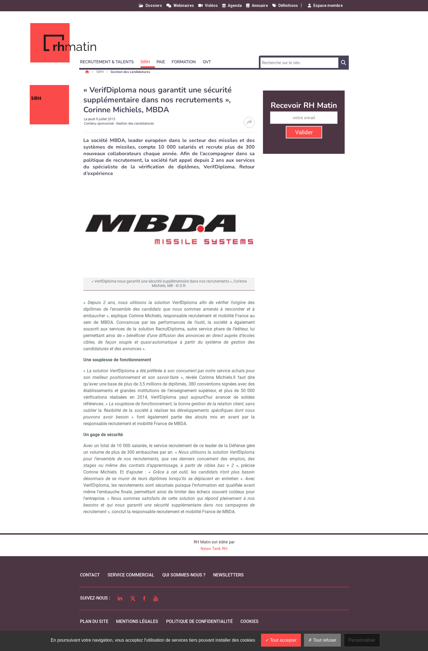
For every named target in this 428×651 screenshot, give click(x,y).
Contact (90, 575)
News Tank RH (214, 548)
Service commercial (131, 575)
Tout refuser (322, 640)
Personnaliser (362, 640)
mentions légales (137, 621)
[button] (109, 61)
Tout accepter (281, 640)
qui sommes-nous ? (183, 575)
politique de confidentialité (199, 621)
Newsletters (228, 575)
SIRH (100, 72)
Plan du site (94, 621)
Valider (304, 132)
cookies (249, 621)
